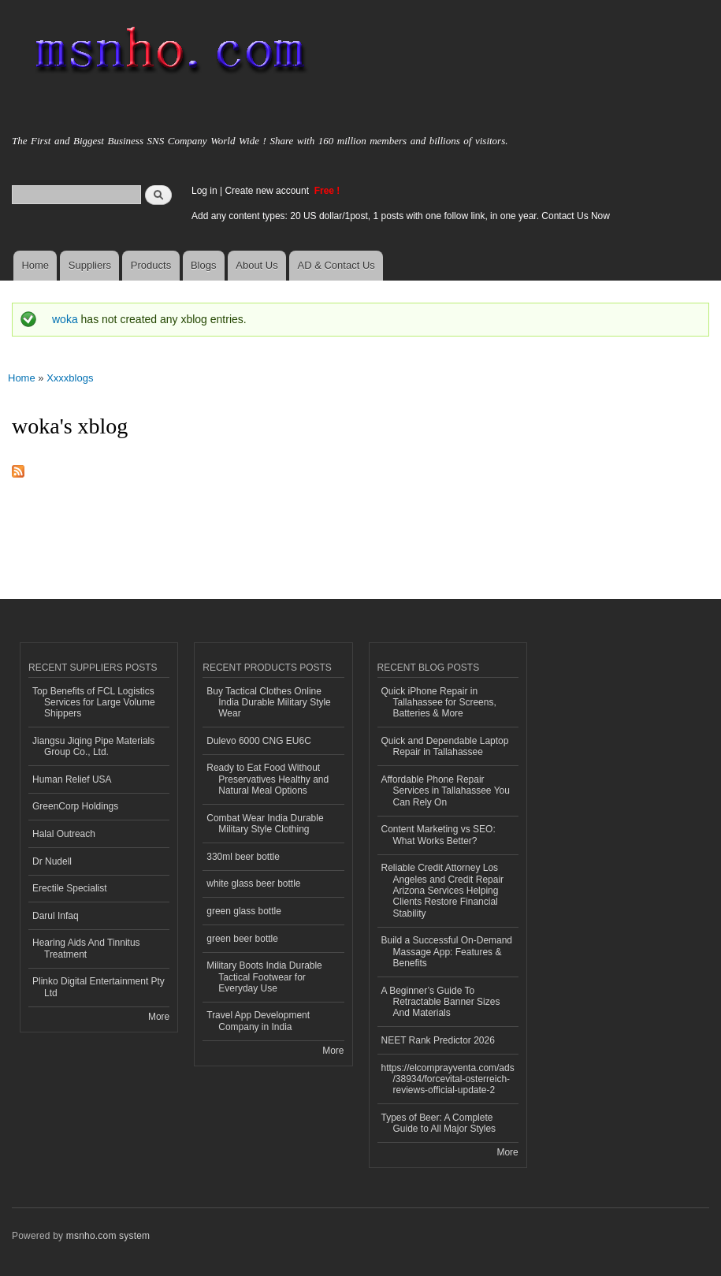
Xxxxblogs (69, 378)
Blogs (204, 265)
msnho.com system (108, 1235)
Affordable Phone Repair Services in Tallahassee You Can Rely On (445, 791)
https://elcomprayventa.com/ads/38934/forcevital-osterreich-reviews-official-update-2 (448, 1079)
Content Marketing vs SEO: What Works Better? (438, 835)
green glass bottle (243, 911)
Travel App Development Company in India (258, 1021)
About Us (256, 265)
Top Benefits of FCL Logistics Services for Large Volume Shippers (93, 703)
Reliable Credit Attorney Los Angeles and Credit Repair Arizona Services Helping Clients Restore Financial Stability (442, 890)
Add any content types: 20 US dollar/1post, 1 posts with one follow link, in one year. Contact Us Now (400, 215)
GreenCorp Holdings (75, 806)
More (158, 1016)
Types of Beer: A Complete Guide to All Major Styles (438, 1123)
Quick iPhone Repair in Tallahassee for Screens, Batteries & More (438, 703)
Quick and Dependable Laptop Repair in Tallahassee (445, 746)
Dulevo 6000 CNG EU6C (258, 740)
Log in (204, 190)
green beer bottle (242, 938)
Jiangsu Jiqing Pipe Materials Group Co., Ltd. (93, 746)
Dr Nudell (52, 861)
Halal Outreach (63, 833)
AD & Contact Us (336, 265)
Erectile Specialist (69, 888)
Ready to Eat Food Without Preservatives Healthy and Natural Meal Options (267, 779)
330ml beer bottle (243, 856)
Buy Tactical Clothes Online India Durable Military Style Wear (268, 703)
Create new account (268, 190)
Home (35, 265)
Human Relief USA (72, 779)
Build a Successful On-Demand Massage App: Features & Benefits (447, 952)
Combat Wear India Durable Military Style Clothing (264, 824)
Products (151, 265)
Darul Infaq (55, 915)
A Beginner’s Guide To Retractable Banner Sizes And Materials (440, 1002)
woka (65, 319)
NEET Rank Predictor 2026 (438, 1040)
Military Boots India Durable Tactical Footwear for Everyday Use (264, 977)
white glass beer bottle (253, 883)
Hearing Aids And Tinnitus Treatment (86, 948)
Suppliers (90, 265)
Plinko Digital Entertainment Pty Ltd (98, 987)
